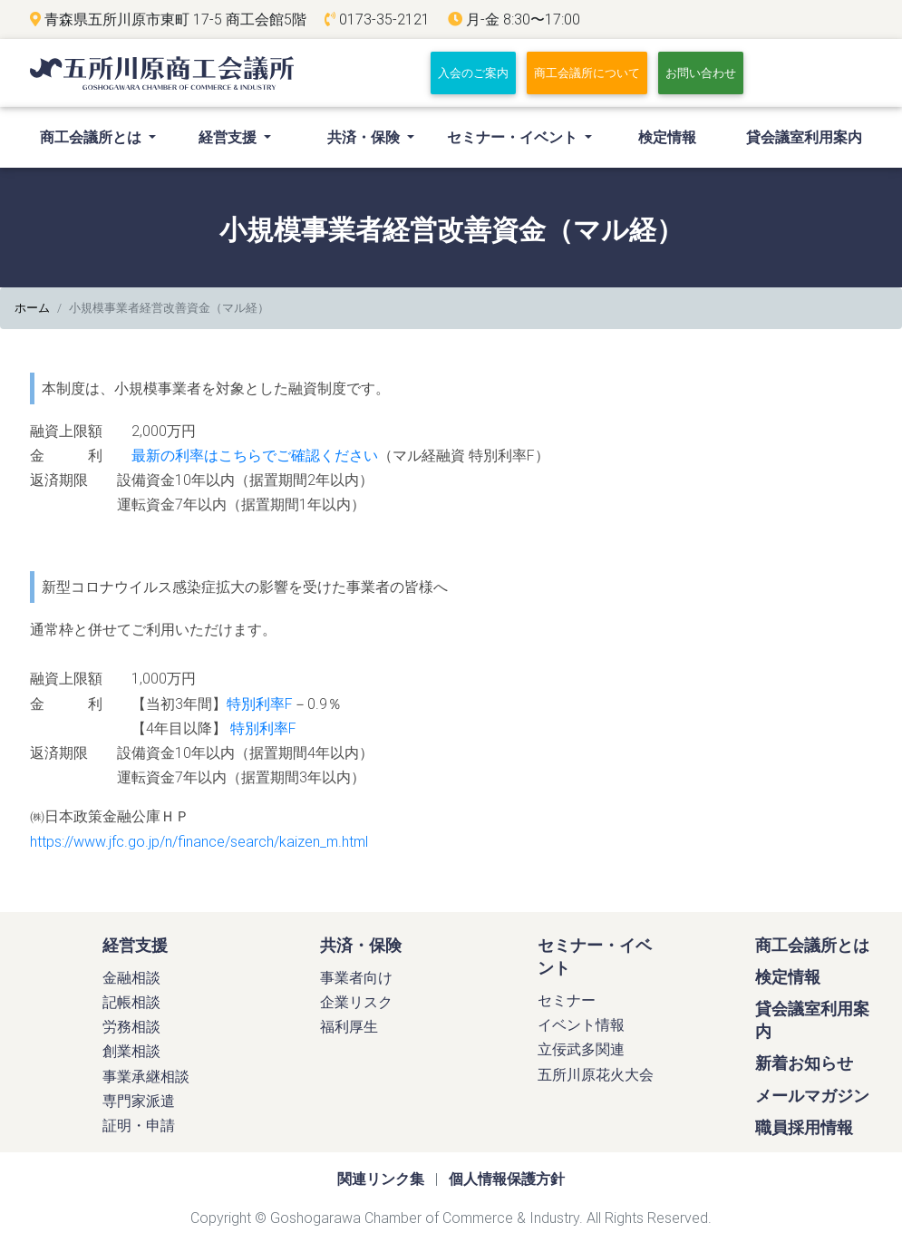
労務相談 (131, 1033)
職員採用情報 (804, 1134)
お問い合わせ (700, 76)
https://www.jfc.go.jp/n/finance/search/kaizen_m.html (199, 848)
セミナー (567, 1007)
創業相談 (131, 1058)
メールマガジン (812, 1102)
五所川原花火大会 (596, 1081)
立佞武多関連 (581, 1056)
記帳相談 (131, 1009)
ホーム (32, 315)
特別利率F (260, 710)
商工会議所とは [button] (103, 141)
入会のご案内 (477, 75)
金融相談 (131, 984)
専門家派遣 (138, 1108)
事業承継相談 (145, 1082)
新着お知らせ (804, 1070)
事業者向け (356, 984)
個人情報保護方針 (507, 1186)
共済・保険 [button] (365, 143)
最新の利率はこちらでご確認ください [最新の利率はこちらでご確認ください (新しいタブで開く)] (254, 462)
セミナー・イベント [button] (514, 143)
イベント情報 (581, 1032)
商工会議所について (587, 76)
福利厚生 (349, 1033)
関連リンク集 (380, 1186)
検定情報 (667, 143)
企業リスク (356, 1009)
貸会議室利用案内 (804, 143)
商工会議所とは (812, 951)
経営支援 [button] (229, 143)
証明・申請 (138, 1132)
